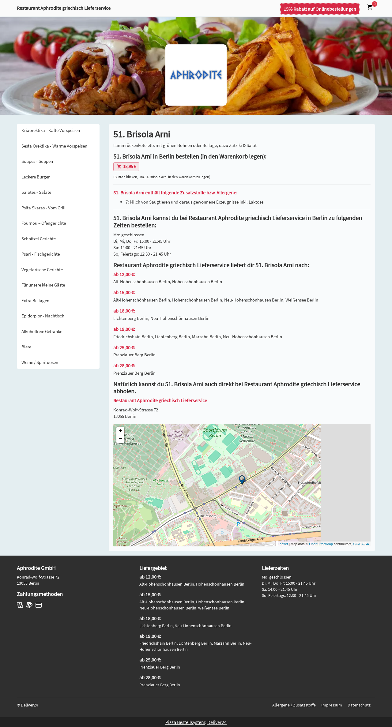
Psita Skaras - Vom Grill (43, 208)
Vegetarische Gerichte (42, 269)
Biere (26, 347)
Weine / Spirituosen (39, 362)
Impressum (331, 705)
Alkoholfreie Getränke (41, 331)
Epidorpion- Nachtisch (42, 316)
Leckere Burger (35, 177)
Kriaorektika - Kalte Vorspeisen (50, 130)
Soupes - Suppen (37, 161)
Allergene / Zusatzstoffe (294, 705)
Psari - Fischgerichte (40, 254)
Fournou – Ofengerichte (43, 223)
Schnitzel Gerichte (38, 239)
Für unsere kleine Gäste (43, 285)
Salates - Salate (36, 192)
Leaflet (283, 544)
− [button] (120, 439)
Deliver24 (217, 722)
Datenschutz (359, 705)
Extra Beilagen (35, 300)
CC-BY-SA (361, 544)
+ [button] (120, 431)
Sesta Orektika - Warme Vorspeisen (54, 146)
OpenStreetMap (321, 544)
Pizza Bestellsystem (185, 722)
